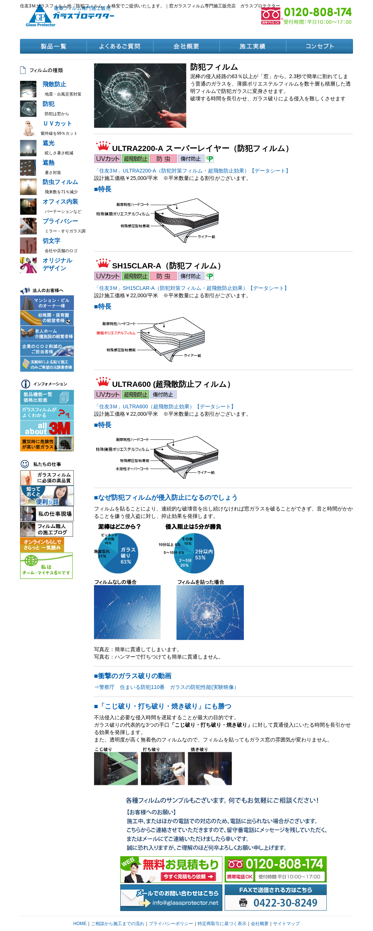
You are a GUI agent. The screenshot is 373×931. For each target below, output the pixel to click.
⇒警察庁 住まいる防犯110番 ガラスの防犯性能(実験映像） (166, 687)
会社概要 (260, 923)
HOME (80, 923)
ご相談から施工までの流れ (117, 923)
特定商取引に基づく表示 (222, 923)
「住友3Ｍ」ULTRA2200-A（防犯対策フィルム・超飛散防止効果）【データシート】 (192, 171)
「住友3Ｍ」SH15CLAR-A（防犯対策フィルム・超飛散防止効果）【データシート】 (191, 288)
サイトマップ (286, 923)
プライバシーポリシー (171, 923)
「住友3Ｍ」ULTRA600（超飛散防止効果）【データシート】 (165, 406)
